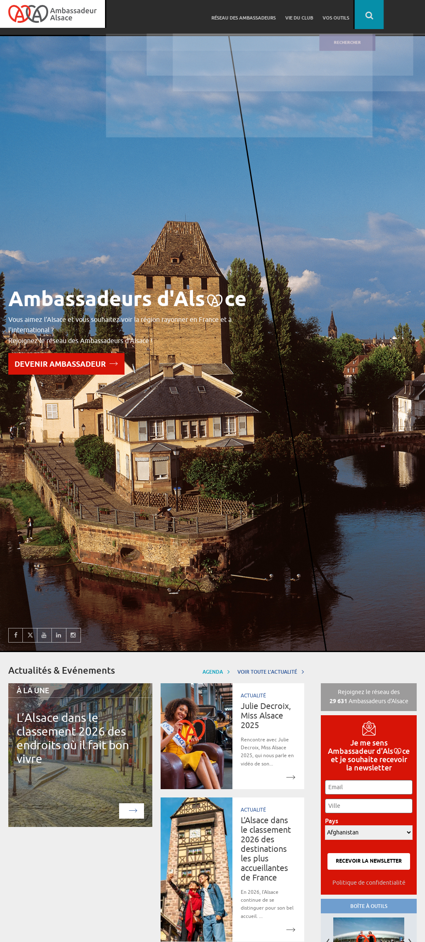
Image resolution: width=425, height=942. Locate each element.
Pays (334, 820)
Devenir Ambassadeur (66, 363)
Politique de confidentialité (368, 882)
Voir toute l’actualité (270, 671)
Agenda (216, 671)
